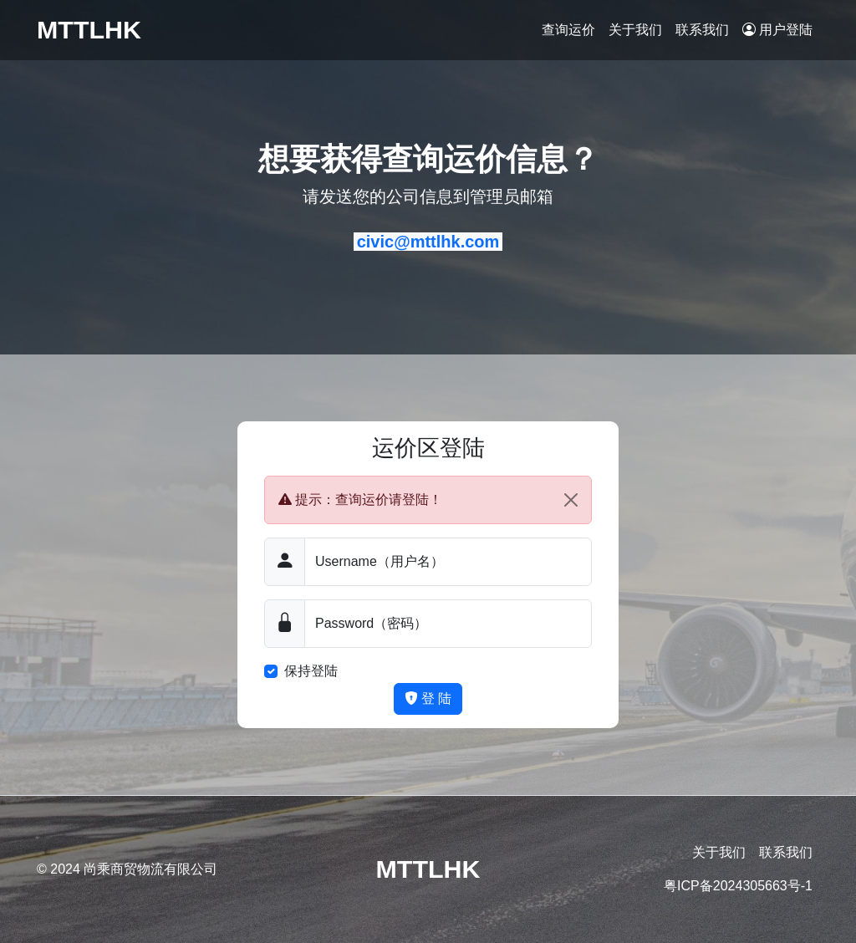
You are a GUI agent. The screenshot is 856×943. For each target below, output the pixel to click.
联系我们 (702, 30)
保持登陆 (311, 671)
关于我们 (635, 30)
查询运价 (568, 30)
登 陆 (428, 698)
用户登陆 (777, 30)
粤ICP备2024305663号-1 (738, 886)
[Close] (571, 500)
